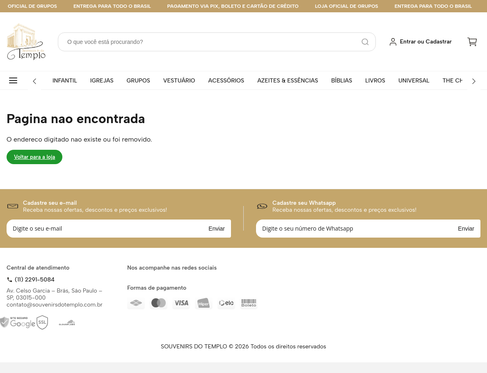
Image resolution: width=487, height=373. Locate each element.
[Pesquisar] (365, 42)
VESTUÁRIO (179, 80)
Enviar (216, 228)
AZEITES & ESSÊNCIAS (287, 80)
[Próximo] (473, 81)
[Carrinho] (472, 42)
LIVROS (375, 80)
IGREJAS (102, 80)
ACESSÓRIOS (226, 80)
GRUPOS (138, 80)
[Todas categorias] (15, 80)
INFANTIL (65, 80)
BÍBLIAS (341, 80)
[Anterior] (34, 81)
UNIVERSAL (414, 80)
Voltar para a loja (34, 157)
